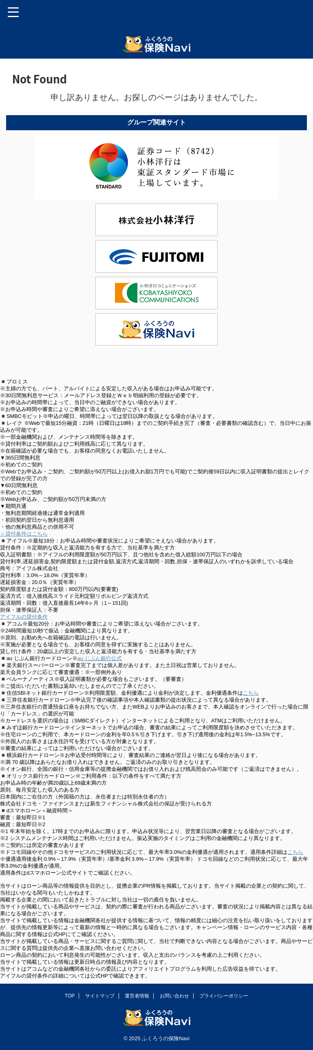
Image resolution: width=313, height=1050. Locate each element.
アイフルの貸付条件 (24, 617)
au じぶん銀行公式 (99, 658)
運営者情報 (137, 996)
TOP (70, 996)
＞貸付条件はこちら (24, 534)
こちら (251, 693)
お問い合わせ (174, 996)
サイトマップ (100, 996)
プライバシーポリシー (223, 996)
